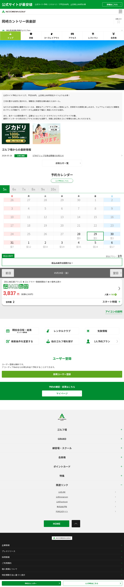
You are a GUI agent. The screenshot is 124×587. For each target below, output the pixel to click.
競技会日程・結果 (20, 330)
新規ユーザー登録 (87, 374)
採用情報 (6, 557)
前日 (7, 273)
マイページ (68, 393)
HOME (56, 523)
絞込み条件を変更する (61, 262)
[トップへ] (76, 523)
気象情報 (96, 331)
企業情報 (6, 545)
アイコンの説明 (113, 311)
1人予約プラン (102, 341)
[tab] (5, 189)
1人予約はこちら (103, 583)
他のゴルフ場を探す (59, 341)
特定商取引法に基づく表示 (13, 574)
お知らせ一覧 (68, 163)
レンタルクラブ (58, 331)
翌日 (117, 273)
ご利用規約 (7, 563)
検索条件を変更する (19, 341)
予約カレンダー (42, 583)
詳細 (114, 4)
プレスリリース (8, 551)
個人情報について (9, 568)
